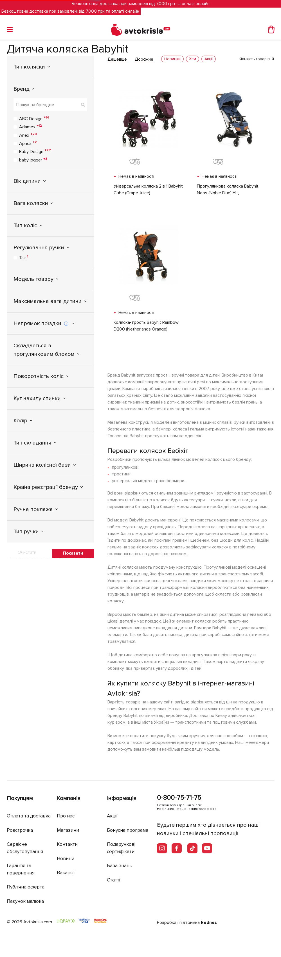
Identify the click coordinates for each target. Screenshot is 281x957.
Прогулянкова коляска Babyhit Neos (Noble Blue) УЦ (227, 189)
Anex (28, 135)
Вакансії (66, 873)
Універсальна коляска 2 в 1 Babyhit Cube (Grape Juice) (148, 189)
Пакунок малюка (25, 901)
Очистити (27, 552)
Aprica (28, 143)
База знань (119, 866)
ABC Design (34, 118)
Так (23, 257)
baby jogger (33, 160)
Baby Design (35, 151)
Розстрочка (20, 830)
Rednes (209, 922)
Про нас (66, 816)
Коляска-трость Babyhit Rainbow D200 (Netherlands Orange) (146, 326)
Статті (113, 880)
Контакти (67, 844)
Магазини (68, 830)
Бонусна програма (127, 830)
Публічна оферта (25, 887)
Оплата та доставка (29, 816)
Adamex (30, 127)
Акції (112, 816)
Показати (73, 553)
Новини (65, 859)
